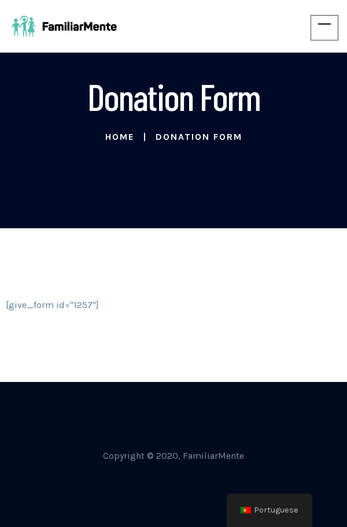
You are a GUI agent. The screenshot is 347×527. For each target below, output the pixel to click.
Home (120, 136)
